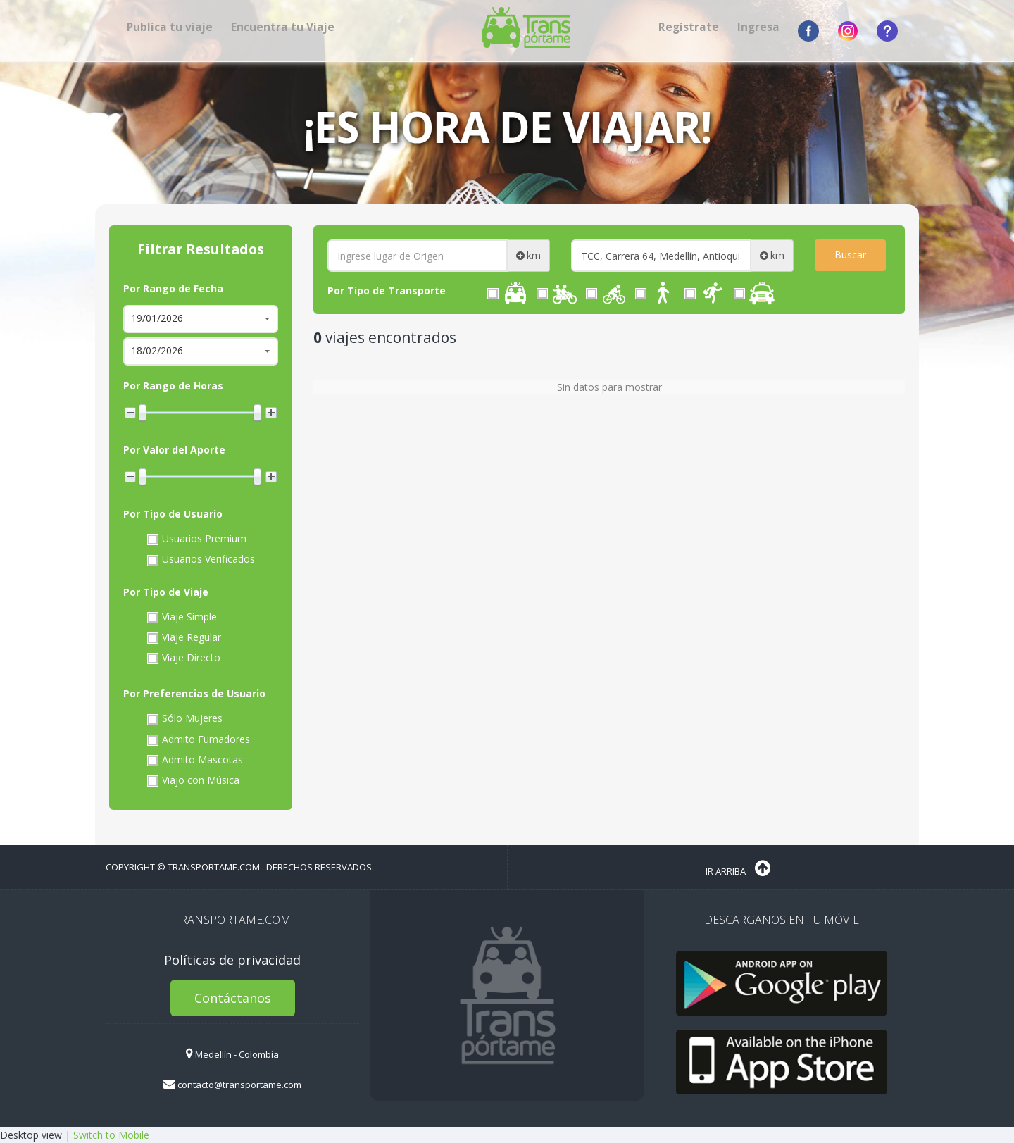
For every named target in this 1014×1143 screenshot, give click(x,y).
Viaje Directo (182, 657)
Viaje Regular (182, 637)
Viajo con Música (191, 780)
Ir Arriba (738, 868)
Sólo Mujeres (183, 718)
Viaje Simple (180, 616)
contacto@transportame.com (232, 1084)
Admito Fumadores (197, 739)
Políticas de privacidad (232, 959)
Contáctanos (232, 997)
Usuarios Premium (195, 538)
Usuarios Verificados (199, 559)
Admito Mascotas (193, 759)
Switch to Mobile (111, 1135)
